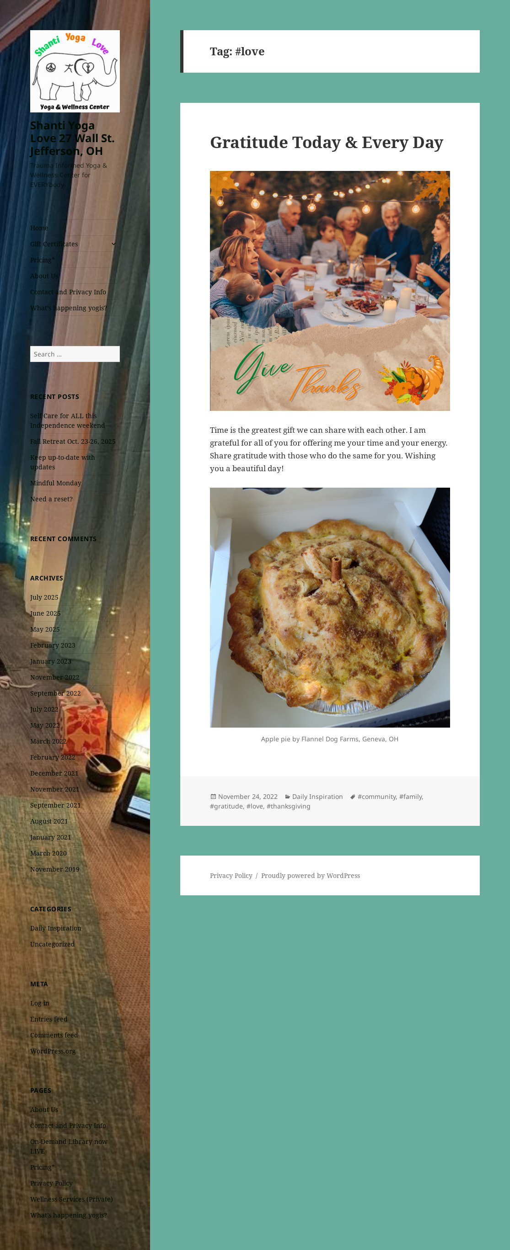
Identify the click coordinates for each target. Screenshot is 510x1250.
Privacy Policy (51, 1183)
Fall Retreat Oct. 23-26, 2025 (73, 441)
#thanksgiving (289, 806)
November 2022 (55, 677)
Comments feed (54, 1035)
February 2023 (52, 645)
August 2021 (49, 821)
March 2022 (48, 741)
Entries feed (49, 1019)
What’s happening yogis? (68, 307)
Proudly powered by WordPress (310, 875)
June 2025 (45, 613)
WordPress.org (53, 1051)
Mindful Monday (55, 483)
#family (410, 796)
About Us (44, 275)
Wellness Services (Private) (71, 1199)
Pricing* (42, 259)
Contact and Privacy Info (68, 291)
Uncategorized (52, 944)
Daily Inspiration (55, 928)
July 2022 (44, 709)
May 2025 (45, 629)
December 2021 (54, 773)
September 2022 (55, 693)
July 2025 (44, 597)
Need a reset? (51, 499)
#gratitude (226, 806)
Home (39, 227)
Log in (39, 1003)
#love (255, 806)
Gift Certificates (54, 243)
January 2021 (50, 837)
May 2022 (45, 725)
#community (377, 796)
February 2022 (52, 757)
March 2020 (48, 853)
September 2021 (55, 805)
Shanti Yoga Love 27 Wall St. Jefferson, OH (72, 137)
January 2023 (50, 661)
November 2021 (55, 789)
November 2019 (55, 869)
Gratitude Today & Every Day (326, 142)
